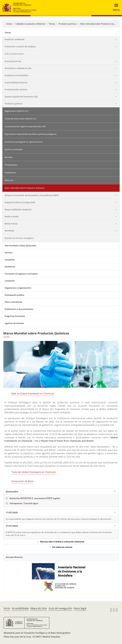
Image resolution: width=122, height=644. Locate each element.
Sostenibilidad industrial (16, 82)
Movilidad (9, 230)
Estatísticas (10, 266)
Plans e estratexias (13, 302)
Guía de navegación (60, 608)
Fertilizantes (10, 172)
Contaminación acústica (16, 89)
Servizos (8, 252)
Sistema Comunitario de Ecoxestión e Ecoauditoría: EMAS (31, 195)
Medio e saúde (11, 216)
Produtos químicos (68, 23)
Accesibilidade (20, 608)
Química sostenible (14, 149)
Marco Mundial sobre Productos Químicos (100, 23)
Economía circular (13, 61)
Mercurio (9, 180)
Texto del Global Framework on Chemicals (33, 472)
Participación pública (14, 295)
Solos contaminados (14, 53)
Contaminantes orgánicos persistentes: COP (25, 126)
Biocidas (8, 157)
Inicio (7, 608)
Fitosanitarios (11, 164)
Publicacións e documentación (19, 309)
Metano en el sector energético (19, 238)
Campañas (10, 259)
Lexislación (10, 280)
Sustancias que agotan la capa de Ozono (24, 141)
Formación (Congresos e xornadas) (21, 273)
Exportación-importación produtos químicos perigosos (30, 134)
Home (9, 23)
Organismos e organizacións (18, 287)
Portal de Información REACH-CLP (21, 118)
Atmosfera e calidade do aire (18, 68)
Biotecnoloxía (11, 223)
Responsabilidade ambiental (18, 209)
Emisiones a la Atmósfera (16, 75)
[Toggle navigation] (115, 7)
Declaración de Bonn (22, 481)
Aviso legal (80, 608)
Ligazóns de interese (14, 323)
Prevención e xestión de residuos (20, 46)
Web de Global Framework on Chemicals (32, 393)
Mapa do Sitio (38, 608)
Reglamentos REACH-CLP (16, 111)
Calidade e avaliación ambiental (30, 23)
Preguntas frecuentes (15, 316)
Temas (52, 23)
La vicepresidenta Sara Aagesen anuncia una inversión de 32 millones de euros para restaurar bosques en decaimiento (58, 519)
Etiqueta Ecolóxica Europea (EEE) (20, 202)
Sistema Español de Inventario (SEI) (21, 96)
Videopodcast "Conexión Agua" (24, 503)
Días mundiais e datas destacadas (20, 245)
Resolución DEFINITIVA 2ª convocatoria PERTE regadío (35, 498)
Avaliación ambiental (14, 39)
